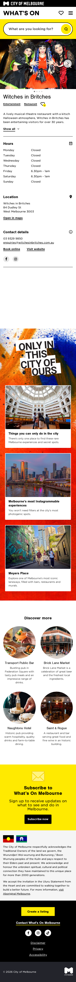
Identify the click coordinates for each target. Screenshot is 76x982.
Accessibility (38, 954)
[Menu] (70, 13)
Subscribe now (38, 819)
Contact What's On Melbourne (38, 923)
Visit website (36, 249)
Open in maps (13, 218)
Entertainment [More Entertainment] (11, 104)
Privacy (38, 948)
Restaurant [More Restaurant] (30, 104)
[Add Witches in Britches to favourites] (43, 104)
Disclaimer (38, 942)
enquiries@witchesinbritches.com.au (28, 242)
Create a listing (38, 911)
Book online (11, 249)
